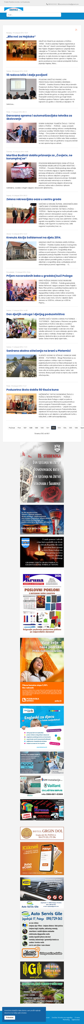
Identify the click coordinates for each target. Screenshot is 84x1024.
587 (25, 427)
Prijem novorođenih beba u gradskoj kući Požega (39, 276)
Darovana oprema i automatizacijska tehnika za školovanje (39, 117)
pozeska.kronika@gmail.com (69, 4)
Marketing (66, 1019)
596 (76, 427)
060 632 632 (52, 4)
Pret (19, 427)
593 (59, 427)
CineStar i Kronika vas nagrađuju (62, 1017)
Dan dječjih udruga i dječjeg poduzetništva (35, 314)
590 (42, 427)
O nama (77, 1017)
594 (64, 427)
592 (53, 427)
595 (70, 427)
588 (30, 427)
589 (36, 427)
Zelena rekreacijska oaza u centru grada (33, 199)
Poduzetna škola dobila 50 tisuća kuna (32, 390)
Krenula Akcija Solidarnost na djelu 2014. (33, 237)
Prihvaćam (9, 1017)
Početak (12, 427)
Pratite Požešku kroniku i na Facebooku (17, 2)
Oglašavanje (76, 1019)
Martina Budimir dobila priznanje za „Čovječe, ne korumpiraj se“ (39, 157)
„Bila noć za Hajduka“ (21, 36)
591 (47, 427)
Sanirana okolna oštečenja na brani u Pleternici (38, 351)
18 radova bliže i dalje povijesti (26, 75)
